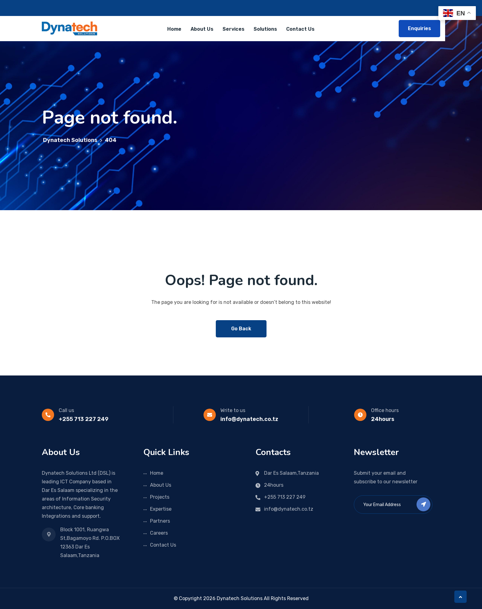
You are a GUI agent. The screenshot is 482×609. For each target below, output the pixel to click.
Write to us (232, 410)
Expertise (161, 509)
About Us (202, 29)
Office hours (385, 410)
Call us (66, 410)
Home (174, 29)
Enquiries (419, 28)
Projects (159, 497)
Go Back (241, 329)
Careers (159, 533)
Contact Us (300, 29)
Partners (160, 521)
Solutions (265, 29)
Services (233, 29)
